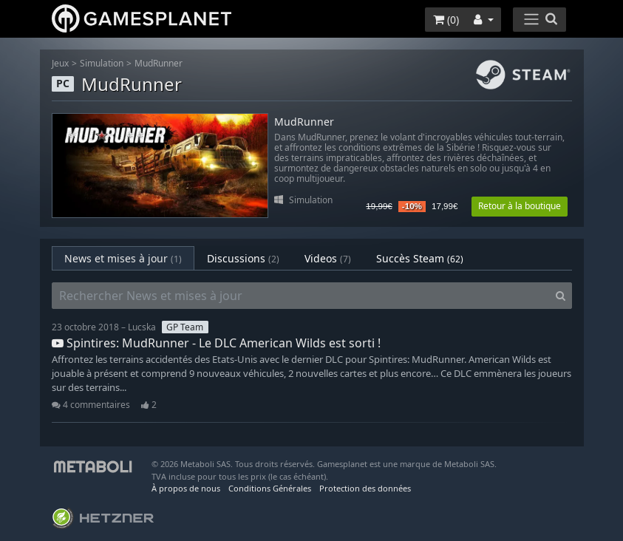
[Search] (560, 295)
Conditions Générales (269, 488)
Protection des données (365, 488)
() (446, 20)
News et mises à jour (123, 258)
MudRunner (159, 63)
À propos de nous (186, 488)
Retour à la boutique (519, 206)
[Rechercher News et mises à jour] (301, 295)
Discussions (243, 258)
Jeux (60, 63)
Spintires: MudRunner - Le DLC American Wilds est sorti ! (216, 343)
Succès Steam (419, 258)
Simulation (101, 63)
